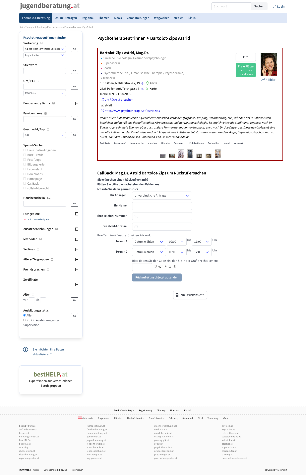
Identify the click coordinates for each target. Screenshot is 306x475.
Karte (151, 83)
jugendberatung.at (96, 440)
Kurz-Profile (35, 155)
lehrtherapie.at (94, 454)
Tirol (200, 418)
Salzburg (173, 418)
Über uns (174, 410)
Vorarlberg (213, 418)
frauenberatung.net (97, 433)
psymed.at (227, 426)
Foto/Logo (34, 160)
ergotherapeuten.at (29, 458)
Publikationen (196, 143)
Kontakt (188, 410)
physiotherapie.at (163, 447)
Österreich (85, 418)
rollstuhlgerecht (38, 188)
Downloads (35, 174)
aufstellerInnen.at (28, 429)
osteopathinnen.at (163, 436)
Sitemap (161, 410)
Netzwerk (238, 143)
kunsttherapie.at (95, 447)
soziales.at (227, 444)
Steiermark (187, 418)
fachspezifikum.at (96, 426)
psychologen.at (162, 454)
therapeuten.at (229, 451)
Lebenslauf (34, 169)
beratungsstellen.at (29, 436)
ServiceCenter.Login (124, 410)
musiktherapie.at (163, 433)
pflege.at (158, 444)
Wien (225, 418)
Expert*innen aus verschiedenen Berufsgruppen (51, 381)
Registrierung (145, 410)
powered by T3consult (276, 470)
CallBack (33, 183)
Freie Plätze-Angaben (41, 150)
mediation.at (160, 429)
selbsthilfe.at (228, 440)
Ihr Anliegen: (118, 195)
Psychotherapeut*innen (59, 27)
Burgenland (103, 418)
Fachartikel (213, 143)
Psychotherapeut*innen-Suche (44, 37)
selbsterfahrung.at (231, 436)
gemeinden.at (94, 436)
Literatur (165, 143)
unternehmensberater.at (234, 458)
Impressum (77, 470)
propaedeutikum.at (164, 451)
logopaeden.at (94, 458)
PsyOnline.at (228, 429)
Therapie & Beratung (35, 27)
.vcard (226, 143)
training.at (227, 454)
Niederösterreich (135, 418)
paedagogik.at (161, 440)
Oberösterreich (156, 418)
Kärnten (118, 418)
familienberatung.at (97, 429)
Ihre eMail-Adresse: (114, 226)
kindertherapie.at (95, 444)
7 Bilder (268, 80)
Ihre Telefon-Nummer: (112, 216)
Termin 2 (121, 251)
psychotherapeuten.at (165, 458)
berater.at (24, 433)
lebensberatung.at (96, 451)
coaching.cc (25, 447)
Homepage (34, 179)
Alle (28, 315)
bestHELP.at (25, 440)
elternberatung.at (28, 454)
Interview (152, 143)
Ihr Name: (120, 205)
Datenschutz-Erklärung (55, 470)
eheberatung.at (27, 451)
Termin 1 (121, 241)
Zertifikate (105, 143)
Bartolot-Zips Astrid (83, 27)
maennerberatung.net (165, 426)
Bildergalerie (35, 164)
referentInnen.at (230, 433)
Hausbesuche (137, 143)
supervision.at (229, 447)
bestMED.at (25, 444)
